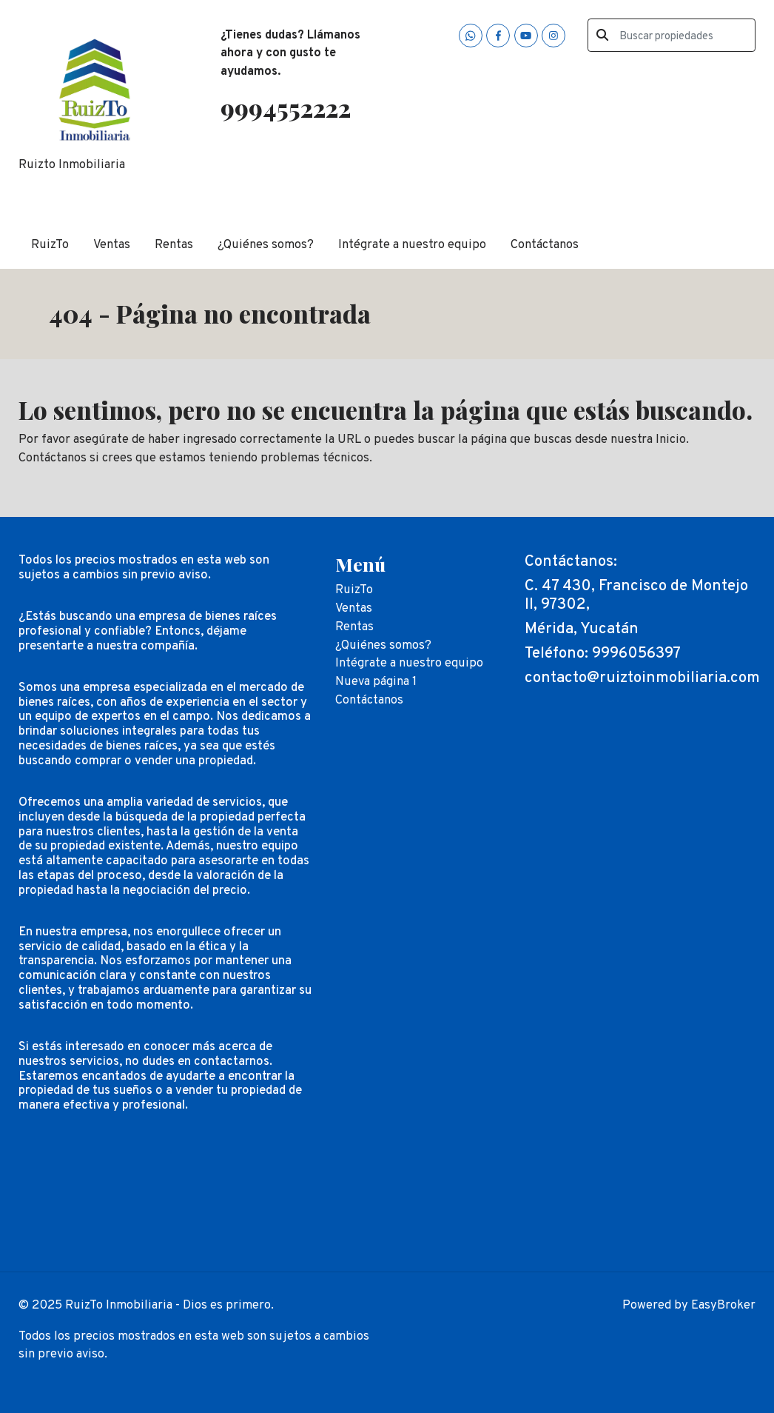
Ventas (111, 245)
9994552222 (286, 107)
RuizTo (50, 245)
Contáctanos (545, 245)
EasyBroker (723, 1305)
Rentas (174, 245)
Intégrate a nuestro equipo (412, 245)
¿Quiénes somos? (266, 245)
